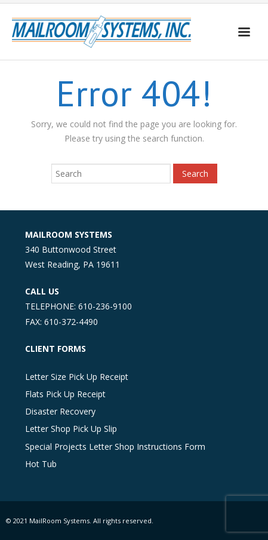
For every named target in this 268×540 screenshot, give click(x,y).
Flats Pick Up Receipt (65, 394)
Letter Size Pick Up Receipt (76, 376)
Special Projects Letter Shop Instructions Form (115, 446)
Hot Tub (41, 464)
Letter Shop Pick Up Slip (71, 428)
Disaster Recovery (60, 411)
